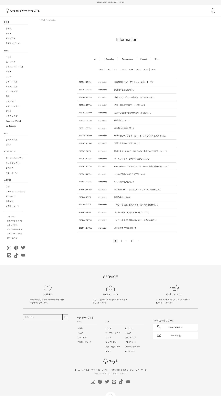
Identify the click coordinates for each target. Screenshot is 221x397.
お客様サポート (12, 206)
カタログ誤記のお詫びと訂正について (129, 174)
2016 (146, 69)
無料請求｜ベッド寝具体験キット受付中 (125, 2)
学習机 (9, 28)
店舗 (8, 186)
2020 (116, 69)
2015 (153, 69)
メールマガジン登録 (14, 234)
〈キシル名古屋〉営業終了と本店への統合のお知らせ (136, 205)
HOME (43, 20)
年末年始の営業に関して (124, 128)
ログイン (19, 221)
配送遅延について (121, 120)
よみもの (10, 168)
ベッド (9, 57)
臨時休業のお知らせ (122, 197)
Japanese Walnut (13, 121)
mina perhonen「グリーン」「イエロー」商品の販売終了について (141, 166)
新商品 (9, 144)
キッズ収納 (11, 38)
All (95, 59)
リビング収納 (11, 81)
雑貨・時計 (11, 101)
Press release (127, 59)
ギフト (9, 111)
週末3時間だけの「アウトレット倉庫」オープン (134, 82)
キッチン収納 (11, 86)
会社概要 (85, 370)
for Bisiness (11, 126)
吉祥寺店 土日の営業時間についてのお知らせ (133, 113)
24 (132, 241)
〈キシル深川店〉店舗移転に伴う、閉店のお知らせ (135, 220)
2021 (109, 69)
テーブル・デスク (113, 333)
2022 (101, 69)
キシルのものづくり (14, 158)
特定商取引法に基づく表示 (122, 370)
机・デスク (11, 62)
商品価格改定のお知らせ (124, 90)
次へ (138, 241)
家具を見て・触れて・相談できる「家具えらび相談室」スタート (140, 151)
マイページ (11, 217)
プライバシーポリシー (100, 370)
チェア (9, 33)
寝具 (8, 96)
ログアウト (11, 221)
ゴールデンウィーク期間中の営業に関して (131, 159)
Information (109, 59)
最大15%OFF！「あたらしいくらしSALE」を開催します (137, 189)
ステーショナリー (13, 106)
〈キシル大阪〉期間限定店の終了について (131, 212)
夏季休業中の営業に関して (125, 228)
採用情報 (10, 201)
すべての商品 (11, 140)
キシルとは (11, 196)
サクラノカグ (11, 116)
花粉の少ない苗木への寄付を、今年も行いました (134, 97)
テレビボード (11, 91)
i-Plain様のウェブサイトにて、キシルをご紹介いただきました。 (140, 136)
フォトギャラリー (13, 163)
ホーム (77, 370)
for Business (130, 351)
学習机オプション (13, 43)
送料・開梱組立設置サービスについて (129, 105)
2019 (123, 69)
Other (156, 59)
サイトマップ (140, 370)
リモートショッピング (15, 191)
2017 (138, 69)
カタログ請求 (12, 225)
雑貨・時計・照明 (113, 347)
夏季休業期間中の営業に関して (127, 143)
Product (143, 59)
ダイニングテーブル (14, 67)
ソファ (9, 76)
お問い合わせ (12, 238)
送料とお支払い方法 (14, 229)
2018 (131, 69)
